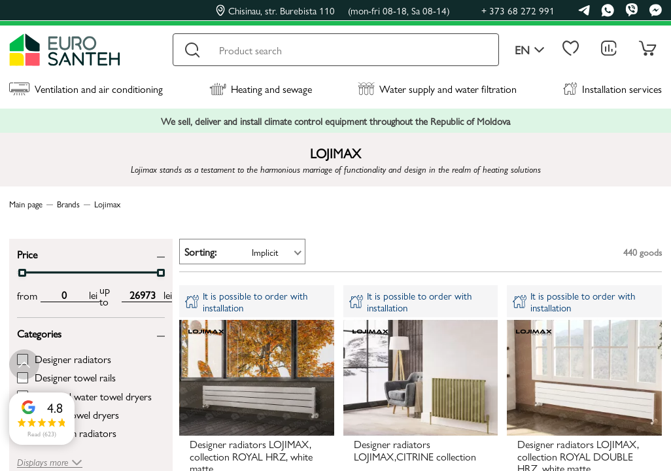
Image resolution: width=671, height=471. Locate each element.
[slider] (22, 273)
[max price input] (142, 295)
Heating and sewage (260, 88)
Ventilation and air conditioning (86, 88)
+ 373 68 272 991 (518, 10)
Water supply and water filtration (437, 88)
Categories (39, 333)
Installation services (612, 88)
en (530, 50)
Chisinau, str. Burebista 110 (333, 10)
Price (27, 253)
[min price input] (64, 295)
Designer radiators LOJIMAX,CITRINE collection (415, 450)
